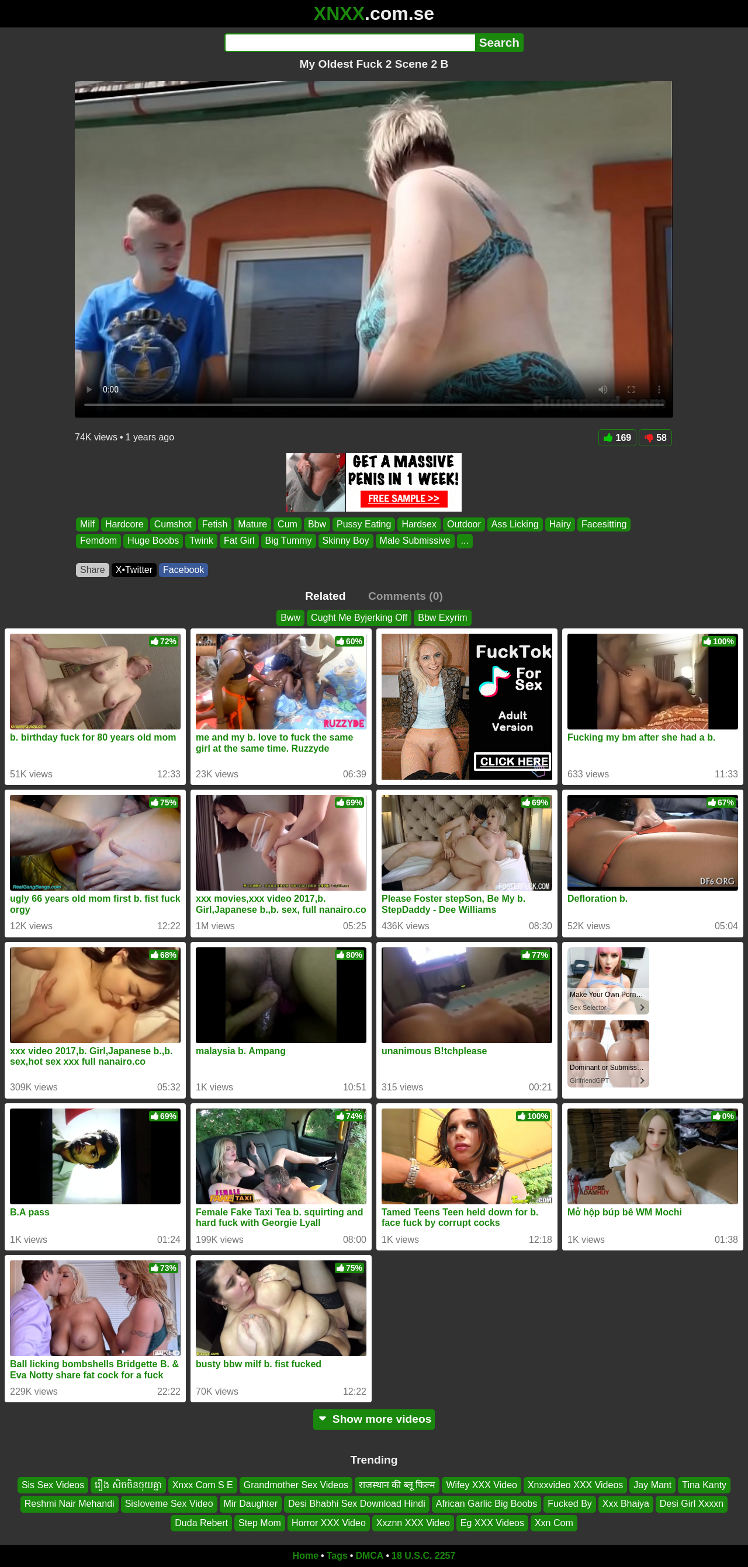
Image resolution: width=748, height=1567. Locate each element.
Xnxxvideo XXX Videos (575, 1485)
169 (618, 438)
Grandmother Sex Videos (296, 1485)
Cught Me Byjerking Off (359, 618)
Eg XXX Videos (492, 1523)
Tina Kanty (704, 1485)
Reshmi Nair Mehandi (70, 1504)
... (465, 541)
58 (655, 438)
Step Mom (259, 1523)
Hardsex (419, 524)
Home (305, 1556)
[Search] (349, 42)
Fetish (215, 524)
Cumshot (173, 524)
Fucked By (570, 1504)
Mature (252, 524)
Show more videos (374, 1419)
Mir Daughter (251, 1504)
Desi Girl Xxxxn (691, 1504)
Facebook (183, 570)
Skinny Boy (346, 541)
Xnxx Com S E (202, 1485)
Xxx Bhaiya (625, 1504)
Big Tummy (288, 541)
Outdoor (464, 524)
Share (92, 570)
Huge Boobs (153, 541)
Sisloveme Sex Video (169, 1504)
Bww (290, 618)
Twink (201, 541)
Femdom (98, 541)
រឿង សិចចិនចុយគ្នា (128, 1485)
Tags (337, 1556)
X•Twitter (134, 570)
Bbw (317, 524)
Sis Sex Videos (53, 1485)
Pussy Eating (364, 524)
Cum (287, 524)
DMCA (369, 1556)
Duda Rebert (201, 1523)
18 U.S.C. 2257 (423, 1556)
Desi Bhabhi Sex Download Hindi (356, 1504)
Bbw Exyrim (442, 618)
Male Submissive (415, 541)
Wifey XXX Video (481, 1485)
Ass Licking (515, 524)
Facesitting (603, 524)
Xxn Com (554, 1523)
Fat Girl (239, 541)
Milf (87, 524)
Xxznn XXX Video (413, 1523)
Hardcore (124, 524)
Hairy (560, 524)
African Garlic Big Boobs (486, 1504)
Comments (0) (405, 596)
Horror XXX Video (329, 1523)
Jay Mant (652, 1485)
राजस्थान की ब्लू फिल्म (397, 1485)
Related (325, 596)
